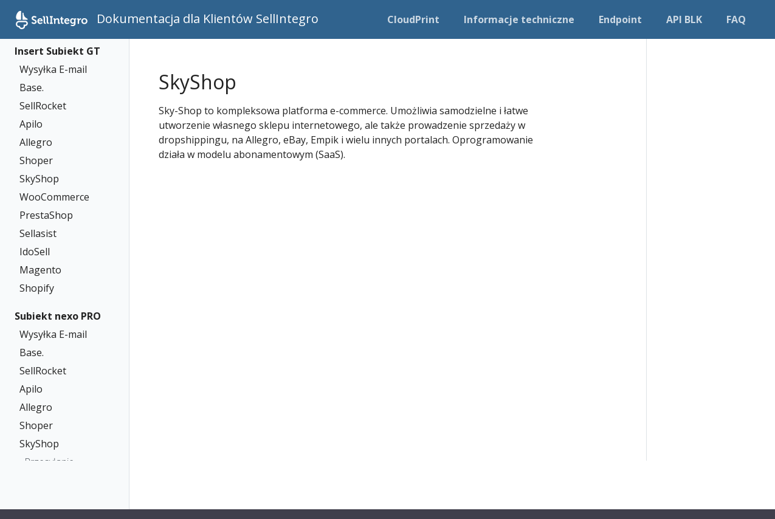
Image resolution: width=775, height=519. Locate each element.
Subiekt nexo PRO (58, 316)
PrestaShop (46, 215)
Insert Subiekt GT (57, 51)
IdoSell (34, 251)
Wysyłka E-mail (53, 69)
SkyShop (39, 178)
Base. (31, 87)
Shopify (36, 288)
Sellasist (38, 233)
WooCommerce (54, 197)
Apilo (31, 124)
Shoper (36, 160)
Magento (40, 270)
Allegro (35, 142)
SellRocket (42, 105)
